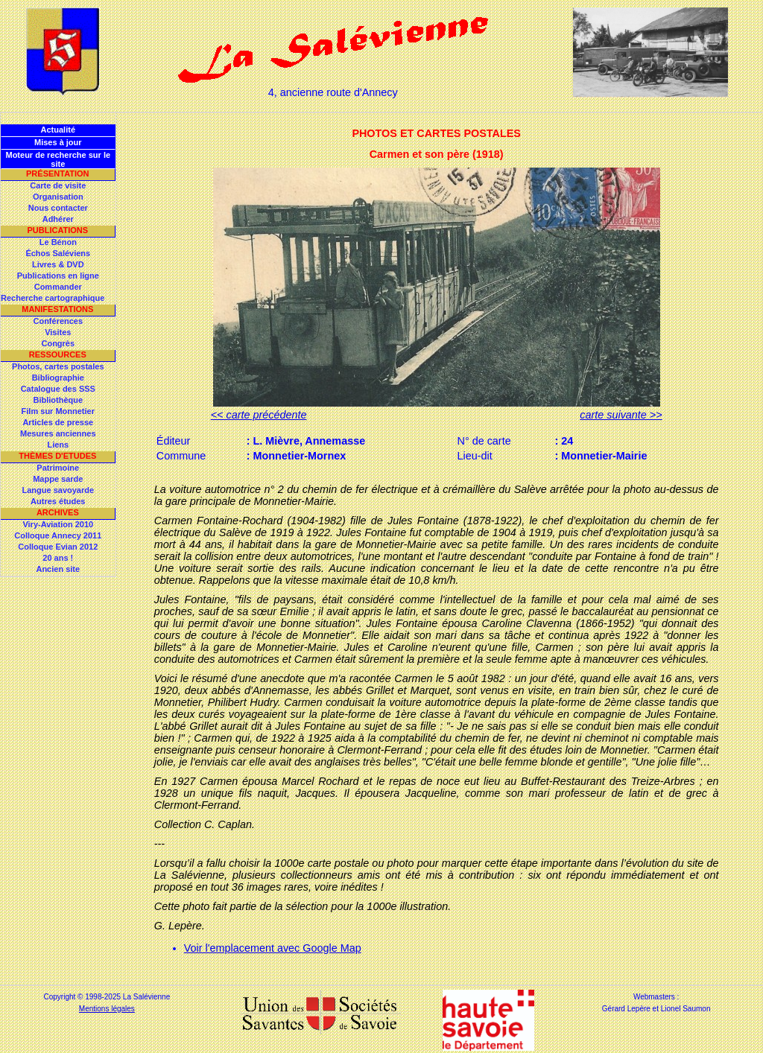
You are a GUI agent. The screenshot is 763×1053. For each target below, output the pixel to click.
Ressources (57, 354)
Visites (58, 332)
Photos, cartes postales (58, 366)
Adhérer (58, 218)
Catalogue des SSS (58, 388)
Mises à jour (58, 142)
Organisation (58, 196)
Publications (57, 230)
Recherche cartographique (52, 297)
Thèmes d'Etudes (57, 455)
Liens (58, 444)
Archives (58, 512)
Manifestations (57, 309)
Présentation (57, 173)
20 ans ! (57, 557)
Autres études (58, 501)
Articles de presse (57, 422)
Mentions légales (107, 1009)
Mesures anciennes (58, 433)
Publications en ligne (58, 275)
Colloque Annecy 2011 (57, 535)
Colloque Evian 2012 (58, 546)
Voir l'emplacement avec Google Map (272, 948)
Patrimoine (58, 467)
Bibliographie (58, 377)
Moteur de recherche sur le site (57, 159)
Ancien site (58, 568)
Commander (58, 286)
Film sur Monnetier (58, 411)
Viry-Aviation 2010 (57, 524)
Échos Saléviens (57, 253)
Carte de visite (58, 185)
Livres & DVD (58, 264)
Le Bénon (58, 242)
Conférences (58, 320)
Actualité (58, 129)
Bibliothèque (58, 399)
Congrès (58, 343)
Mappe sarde (58, 478)
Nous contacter (58, 207)
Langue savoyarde (58, 490)
